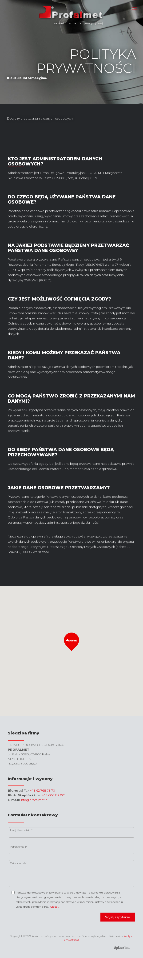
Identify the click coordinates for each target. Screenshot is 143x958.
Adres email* (18, 846)
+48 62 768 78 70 (42, 790)
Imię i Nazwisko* (21, 830)
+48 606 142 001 (53, 795)
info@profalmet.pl (34, 800)
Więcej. (54, 906)
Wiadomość (18, 863)
